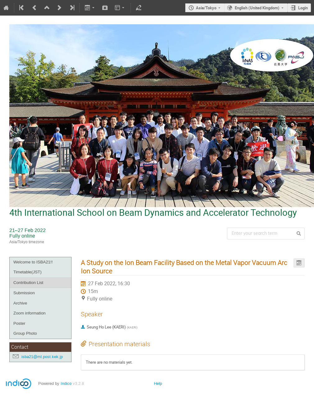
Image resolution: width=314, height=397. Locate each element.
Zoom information (29, 313)
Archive (20, 303)
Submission (24, 293)
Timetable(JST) (27, 272)
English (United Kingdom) (257, 8)
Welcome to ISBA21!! (33, 262)
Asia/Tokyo (206, 8)
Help (158, 383)
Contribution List (28, 282)
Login (303, 8)
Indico (66, 383)
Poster (19, 323)
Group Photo (25, 333)
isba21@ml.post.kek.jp (42, 356)
